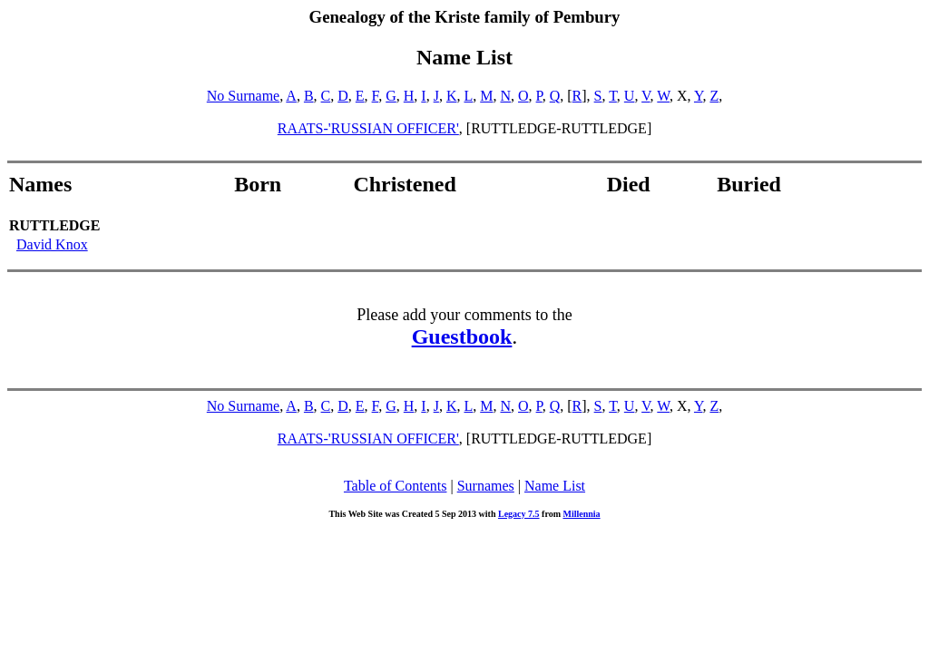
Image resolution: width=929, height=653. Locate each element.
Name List (554, 485)
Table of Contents (395, 485)
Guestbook (462, 336)
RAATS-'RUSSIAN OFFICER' (368, 128)
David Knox (52, 244)
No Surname (243, 95)
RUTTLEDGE (54, 225)
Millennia (581, 514)
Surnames (485, 485)
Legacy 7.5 (519, 514)
